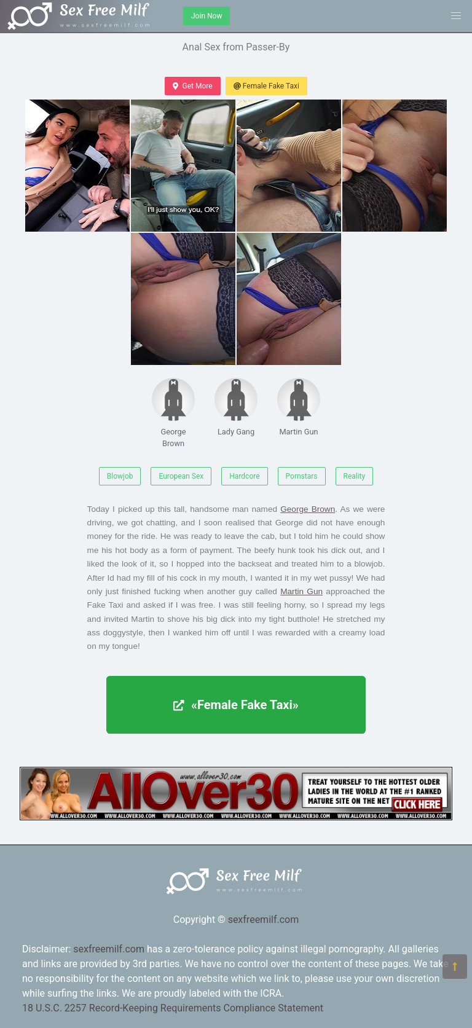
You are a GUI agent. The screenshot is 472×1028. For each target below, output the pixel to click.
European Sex (181, 476)
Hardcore (244, 476)
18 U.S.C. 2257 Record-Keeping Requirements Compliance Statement (172, 1008)
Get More (192, 86)
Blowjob (120, 476)
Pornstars (302, 476)
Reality (355, 476)
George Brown (173, 413)
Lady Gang (236, 407)
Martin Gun (298, 407)
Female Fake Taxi (266, 86)
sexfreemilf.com (263, 919)
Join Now (206, 16)
